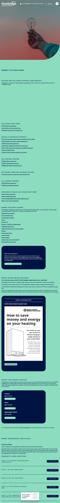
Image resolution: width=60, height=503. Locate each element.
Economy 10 (4, 222)
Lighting (3, 231)
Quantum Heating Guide (7, 150)
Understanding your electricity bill (10, 239)
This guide (4, 282)
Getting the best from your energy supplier (12, 228)
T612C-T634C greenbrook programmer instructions (14, 145)
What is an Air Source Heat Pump (10, 201)
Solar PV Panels (5, 235)
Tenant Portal (39, 3)
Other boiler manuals (13, 263)
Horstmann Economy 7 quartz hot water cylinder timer (15, 174)
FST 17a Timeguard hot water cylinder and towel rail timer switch (18, 139)
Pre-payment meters (6, 233)
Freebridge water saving (7, 226)
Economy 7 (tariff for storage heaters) (11, 224)
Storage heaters (5, 237)
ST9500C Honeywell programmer (10, 143)
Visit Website (10, 398)
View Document (11, 364)
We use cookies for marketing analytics (26, 496)
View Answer (52, 461)
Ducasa (3, 220)
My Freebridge (26, 3)
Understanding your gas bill (8, 242)
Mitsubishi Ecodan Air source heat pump (11, 130)
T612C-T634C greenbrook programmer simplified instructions (17, 148)
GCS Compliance (25, 427)
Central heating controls (7, 217)
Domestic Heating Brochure (8, 196)
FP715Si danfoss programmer (8, 126)
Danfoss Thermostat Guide (8, 194)
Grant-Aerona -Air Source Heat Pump (11, 128)
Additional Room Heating (7, 213)
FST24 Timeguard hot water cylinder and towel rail (14, 141)
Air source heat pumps (7, 215)
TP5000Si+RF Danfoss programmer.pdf (11, 165)
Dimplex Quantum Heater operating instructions (14, 152)
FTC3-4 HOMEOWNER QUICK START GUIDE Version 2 (15, 198)
